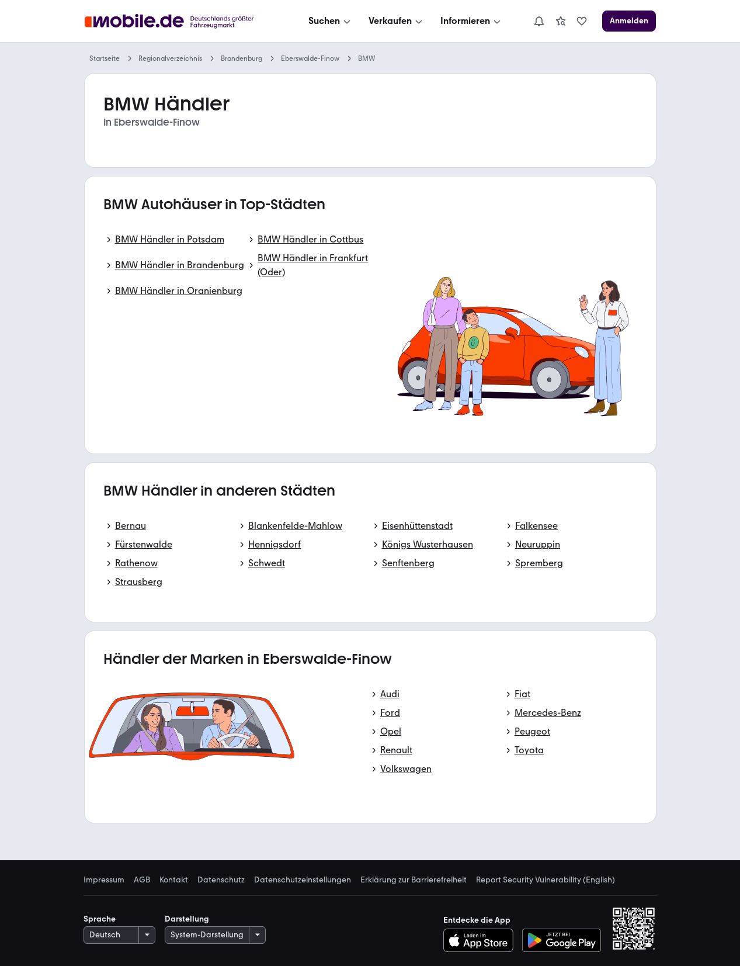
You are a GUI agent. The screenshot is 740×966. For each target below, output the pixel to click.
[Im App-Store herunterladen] (481, 940)
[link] (561, 21)
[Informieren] (472, 21)
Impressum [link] (104, 880)
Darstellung (187, 919)
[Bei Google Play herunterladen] (561, 940)
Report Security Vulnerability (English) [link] (545, 880)
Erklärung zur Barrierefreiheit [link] (413, 880)
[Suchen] (330, 21)
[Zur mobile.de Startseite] (184, 21)
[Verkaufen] (396, 21)
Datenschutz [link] (221, 880)
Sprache (100, 919)
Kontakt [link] (173, 880)
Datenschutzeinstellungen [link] (302, 880)
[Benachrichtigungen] (539, 21)
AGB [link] (142, 880)
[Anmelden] (629, 21)
